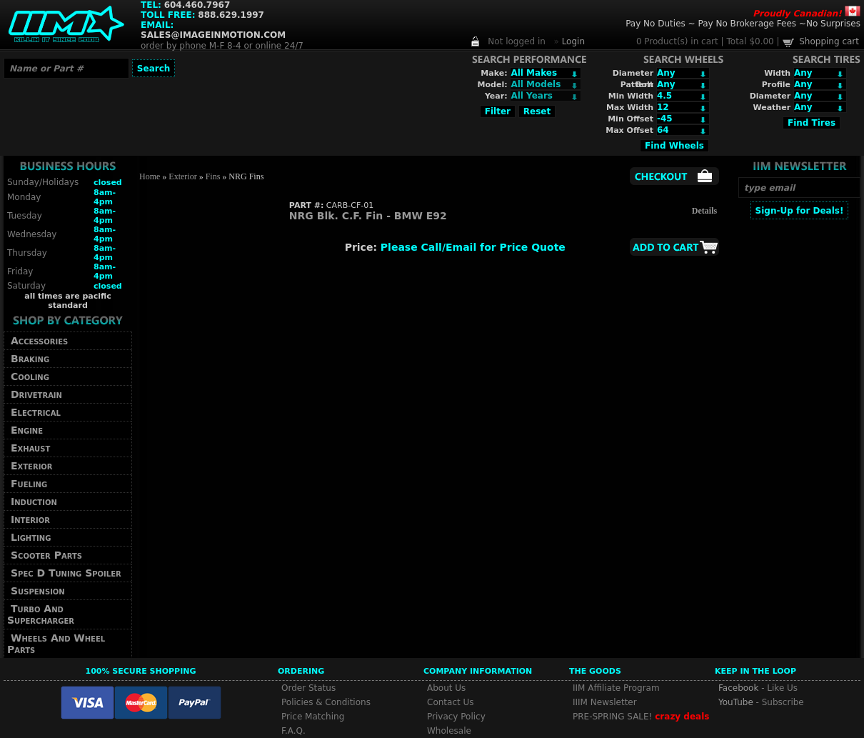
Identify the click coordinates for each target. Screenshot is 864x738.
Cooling (30, 376)
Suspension (38, 591)
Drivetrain (36, 394)
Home (149, 176)
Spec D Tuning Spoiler (66, 573)
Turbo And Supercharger (40, 614)
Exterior (32, 466)
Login (573, 41)
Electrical (36, 412)
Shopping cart (829, 41)
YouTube (735, 702)
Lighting (31, 537)
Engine (27, 430)
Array (545, 95)
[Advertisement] (799, 433)
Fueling (29, 483)
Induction (34, 501)
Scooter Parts (46, 555)
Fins (213, 176)
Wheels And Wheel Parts (56, 643)
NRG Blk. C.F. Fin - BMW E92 (368, 215)
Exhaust (30, 448)
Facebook (738, 688)
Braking (30, 358)
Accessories (39, 340)
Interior (30, 519)
